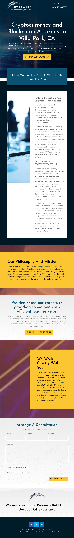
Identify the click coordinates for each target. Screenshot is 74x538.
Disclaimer (10, 467)
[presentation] (20, 479)
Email (29, 434)
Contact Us (45, 332)
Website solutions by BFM (50, 531)
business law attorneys (53, 43)
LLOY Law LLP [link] (32, 529)
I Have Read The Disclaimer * (19, 472)
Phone (51, 434)
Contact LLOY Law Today (37, 57)
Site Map (26, 531)
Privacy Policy (22, 467)
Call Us (30, 332)
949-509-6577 (59, 7)
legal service (44, 267)
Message (9, 444)
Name (8, 434)
